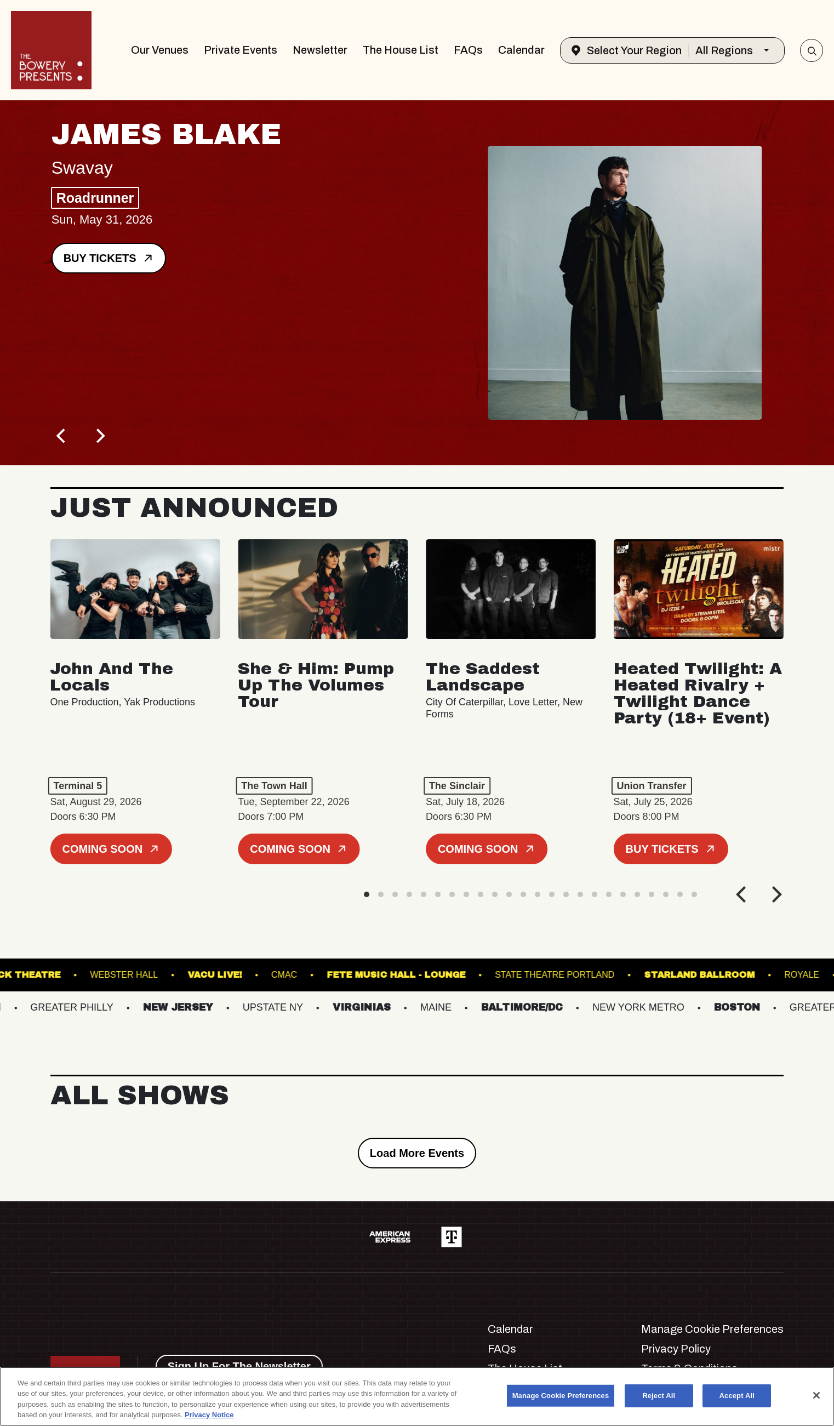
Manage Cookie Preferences (712, 1329)
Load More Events (417, 1153)
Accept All (737, 1395)
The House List (400, 50)
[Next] (100, 436)
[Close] (816, 1395)
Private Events (240, 50)
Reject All (658, 1395)
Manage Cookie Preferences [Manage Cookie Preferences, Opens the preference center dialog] (560, 1395)
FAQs (468, 50)
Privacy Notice (209, 1415)
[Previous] (62, 436)
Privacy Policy (676, 1349)
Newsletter (320, 50)
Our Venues (159, 50)
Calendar (521, 50)
